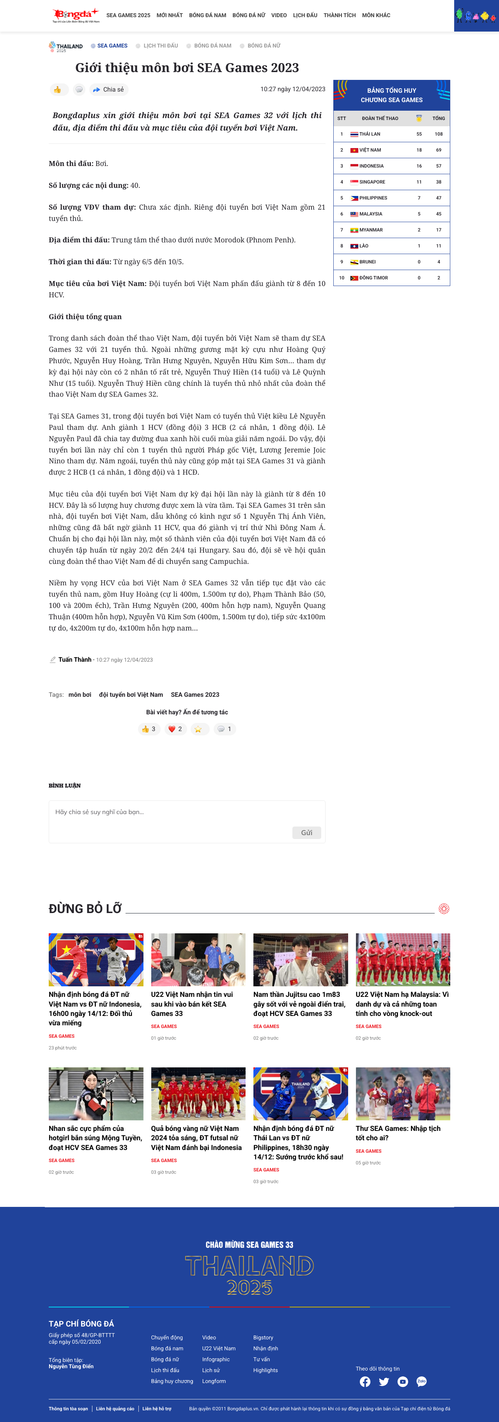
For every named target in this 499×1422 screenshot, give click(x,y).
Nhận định (265, 1349)
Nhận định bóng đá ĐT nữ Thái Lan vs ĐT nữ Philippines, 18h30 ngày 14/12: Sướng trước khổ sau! (299, 1143)
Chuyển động (167, 1338)
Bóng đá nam (207, 15)
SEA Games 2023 (195, 694)
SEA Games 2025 (128, 15)
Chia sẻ (113, 89)
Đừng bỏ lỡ (85, 909)
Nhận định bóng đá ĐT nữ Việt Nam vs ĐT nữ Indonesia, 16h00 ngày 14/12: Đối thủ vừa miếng (95, 1009)
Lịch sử (211, 1370)
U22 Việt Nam (219, 1349)
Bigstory (263, 1338)
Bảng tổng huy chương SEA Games (392, 92)
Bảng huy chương (172, 1381)
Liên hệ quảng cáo (115, 1408)
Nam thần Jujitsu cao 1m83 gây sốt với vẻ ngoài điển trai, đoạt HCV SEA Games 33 (299, 1004)
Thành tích (340, 15)
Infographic (216, 1360)
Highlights (265, 1370)
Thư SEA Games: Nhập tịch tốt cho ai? (398, 1133)
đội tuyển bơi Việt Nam (131, 694)
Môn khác (376, 15)
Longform (214, 1381)
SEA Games (108, 46)
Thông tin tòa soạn (68, 1408)
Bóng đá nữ (249, 15)
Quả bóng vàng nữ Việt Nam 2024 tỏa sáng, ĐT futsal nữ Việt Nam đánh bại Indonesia (196, 1138)
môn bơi (80, 694)
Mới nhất (170, 15)
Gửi (306, 832)
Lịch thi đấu (156, 46)
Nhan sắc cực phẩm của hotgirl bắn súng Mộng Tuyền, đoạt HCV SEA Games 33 (95, 1138)
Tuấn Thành (75, 659)
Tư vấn (261, 1360)
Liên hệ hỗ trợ (157, 1408)
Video (279, 15)
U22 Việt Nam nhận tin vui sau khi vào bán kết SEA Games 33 (192, 1004)
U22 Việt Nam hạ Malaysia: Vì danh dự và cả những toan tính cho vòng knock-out (402, 1004)
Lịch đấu (305, 15)
